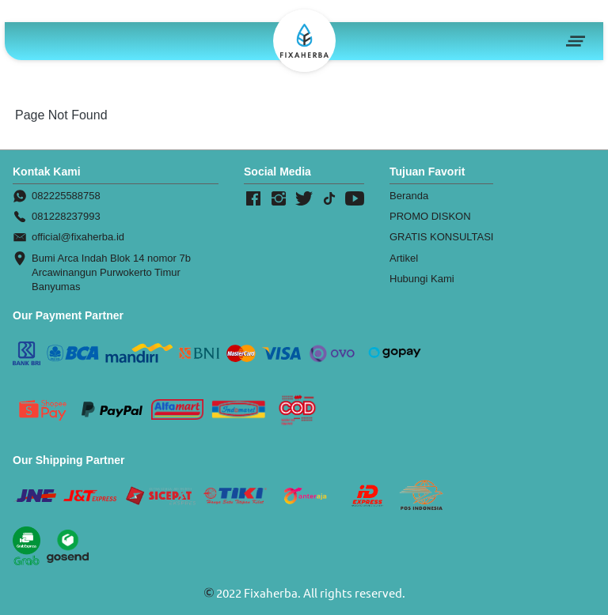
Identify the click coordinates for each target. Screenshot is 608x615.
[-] (253, 199)
